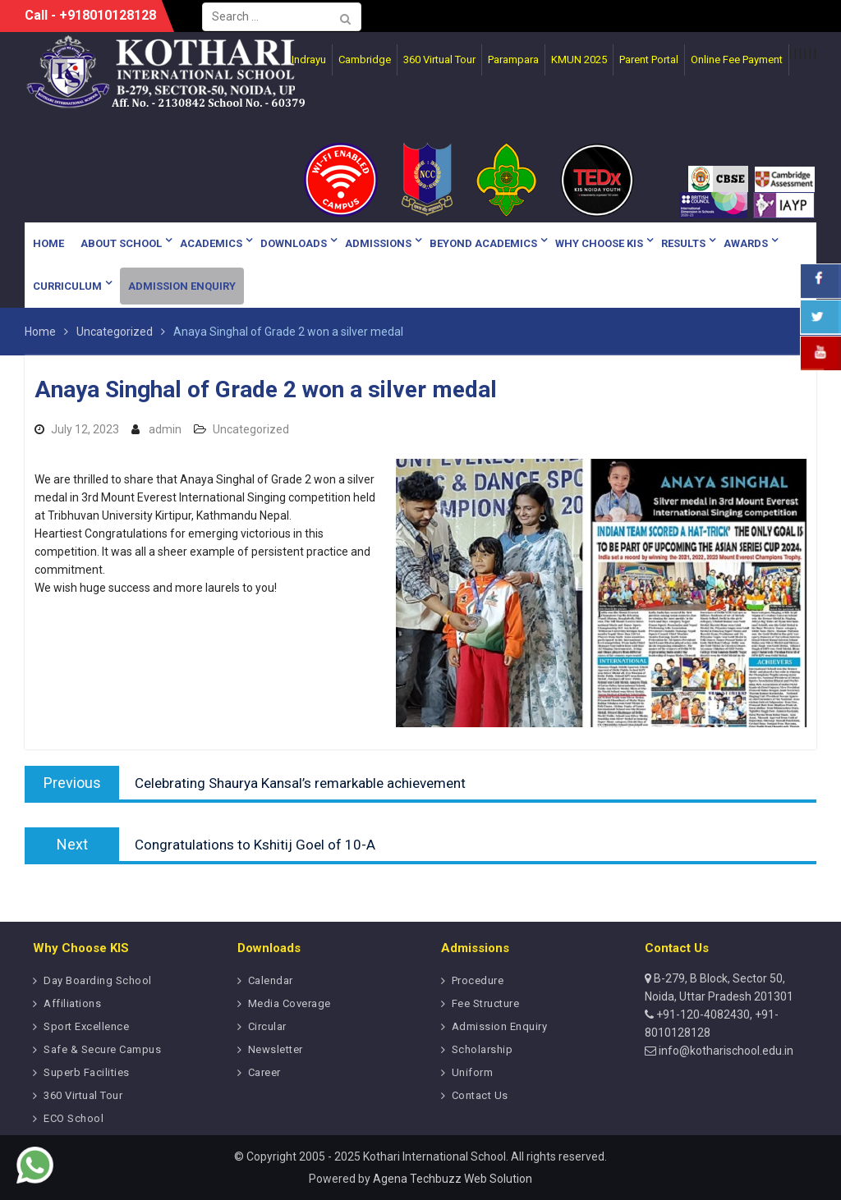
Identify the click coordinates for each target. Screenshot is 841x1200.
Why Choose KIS (599, 243)
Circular (267, 1026)
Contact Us (480, 1095)
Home (48, 243)
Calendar (270, 980)
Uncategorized (251, 429)
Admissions (378, 243)
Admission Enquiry (182, 286)
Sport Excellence (86, 1026)
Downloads (293, 243)
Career (264, 1072)
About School (121, 243)
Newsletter (275, 1049)
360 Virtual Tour (83, 1095)
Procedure (478, 980)
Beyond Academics (483, 243)
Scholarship (482, 1049)
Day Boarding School (98, 980)
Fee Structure (486, 1003)
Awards (746, 243)
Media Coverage (289, 1003)
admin (165, 429)
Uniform (473, 1072)
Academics (211, 243)
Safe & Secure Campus (102, 1049)
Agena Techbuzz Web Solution (452, 1178)
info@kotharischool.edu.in (724, 1050)
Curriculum (67, 286)
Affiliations (72, 1003)
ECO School (73, 1118)
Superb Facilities (87, 1072)
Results (683, 243)
